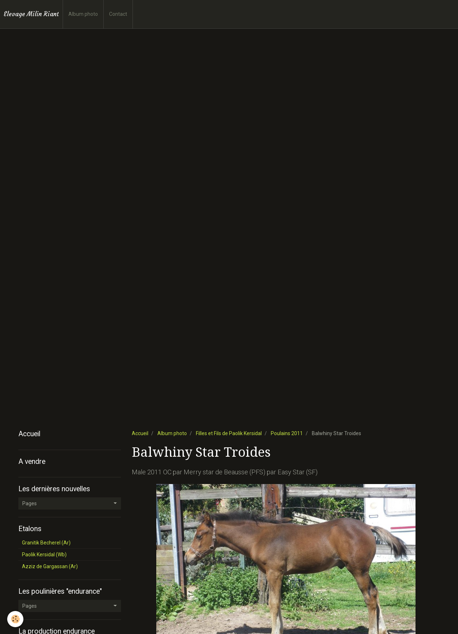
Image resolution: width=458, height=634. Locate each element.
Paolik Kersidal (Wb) (44, 554)
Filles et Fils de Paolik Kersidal (229, 433)
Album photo (83, 14)
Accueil (140, 433)
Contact (118, 14)
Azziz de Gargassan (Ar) (50, 566)
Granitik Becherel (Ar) (46, 543)
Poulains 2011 (287, 433)
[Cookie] (15, 619)
